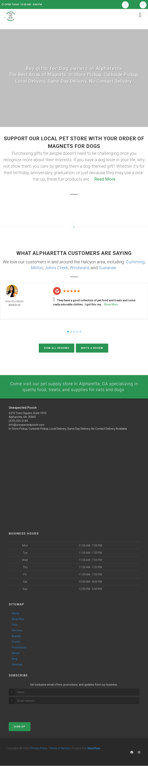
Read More (104, 179)
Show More (111, 304)
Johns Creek (56, 268)
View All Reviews (56, 348)
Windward (79, 268)
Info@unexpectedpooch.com (26, 425)
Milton (37, 268)
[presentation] (29, 711)
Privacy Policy (39, 748)
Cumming (135, 262)
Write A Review (92, 348)
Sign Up (19, 726)
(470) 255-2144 (18, 421)
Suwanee (107, 268)
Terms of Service (59, 748)
